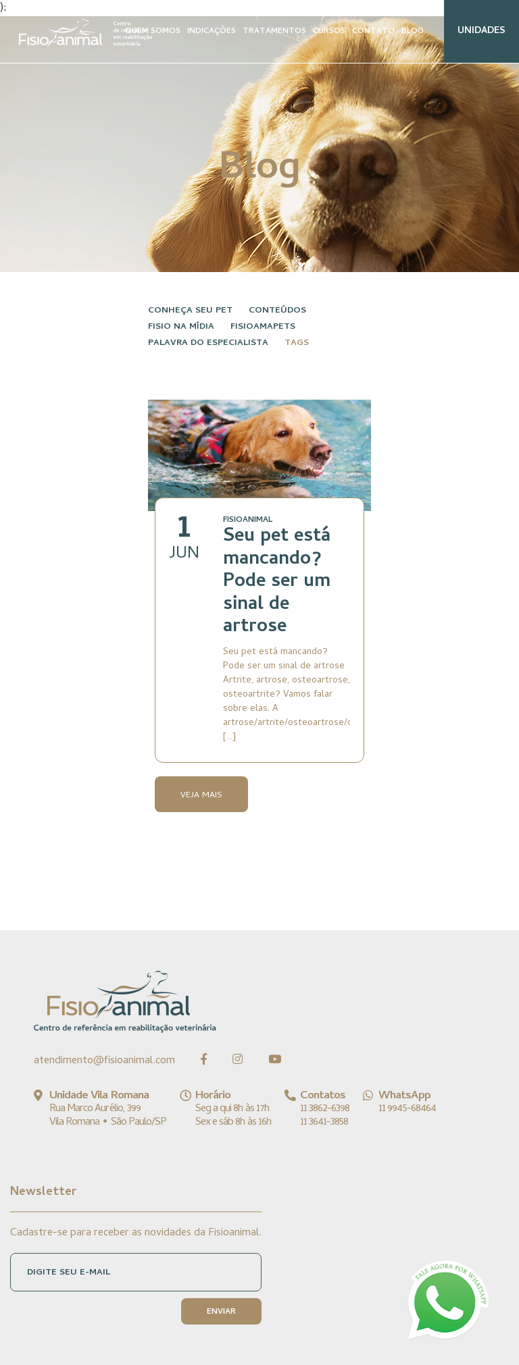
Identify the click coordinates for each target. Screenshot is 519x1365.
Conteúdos (277, 311)
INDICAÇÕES (211, 31)
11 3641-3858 (324, 1122)
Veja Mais (201, 795)
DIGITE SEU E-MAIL (68, 1273)
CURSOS (329, 31)
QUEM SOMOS (152, 31)
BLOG (412, 31)
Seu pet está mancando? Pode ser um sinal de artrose (276, 582)
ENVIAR (221, 1312)
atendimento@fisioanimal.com (104, 1061)
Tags (297, 343)
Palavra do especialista (208, 343)
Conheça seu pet (190, 311)
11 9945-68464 (407, 1109)
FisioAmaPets (262, 327)
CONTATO (373, 31)
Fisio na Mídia (181, 327)
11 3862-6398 (324, 1109)
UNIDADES (481, 31)
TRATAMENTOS (274, 31)
